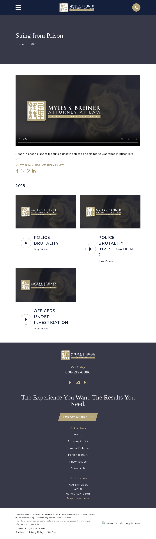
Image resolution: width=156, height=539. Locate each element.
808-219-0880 (78, 372)
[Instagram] (86, 382)
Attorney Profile (78, 441)
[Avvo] (78, 382)
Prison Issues (78, 461)
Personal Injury (78, 454)
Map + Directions (78, 498)
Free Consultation (78, 416)
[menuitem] (20, 532)
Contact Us (78, 468)
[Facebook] (70, 382)
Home (78, 434)
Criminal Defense (78, 448)
